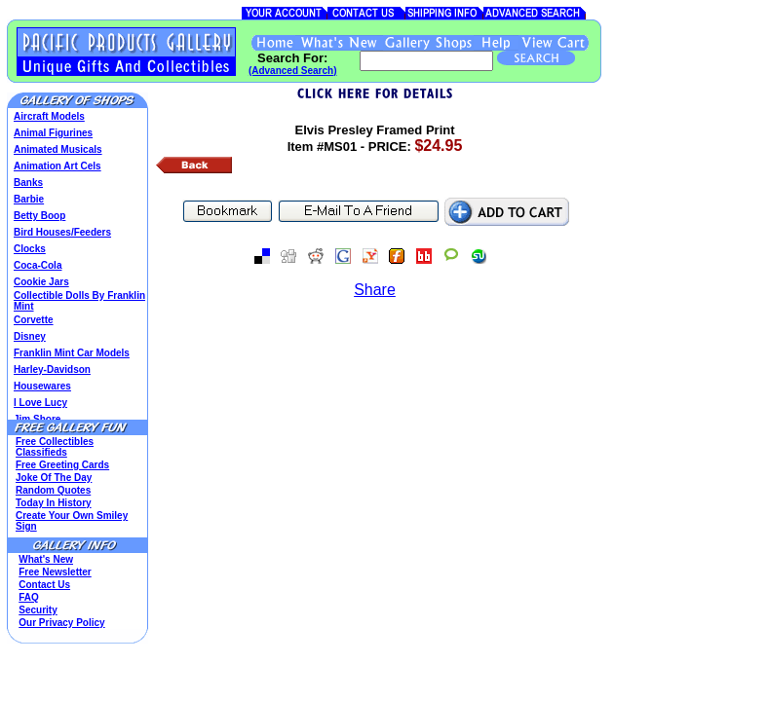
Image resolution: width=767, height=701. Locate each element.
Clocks (30, 248)
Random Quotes (53, 490)
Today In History (54, 503)
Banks (28, 182)
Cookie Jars (41, 282)
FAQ (29, 597)
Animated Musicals (58, 149)
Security (38, 610)
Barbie (29, 199)
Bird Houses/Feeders (62, 232)
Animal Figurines (53, 133)
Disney (30, 336)
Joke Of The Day (54, 477)
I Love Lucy (40, 402)
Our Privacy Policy (61, 622)
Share (375, 289)
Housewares (42, 386)
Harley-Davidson (52, 369)
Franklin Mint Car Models (72, 353)
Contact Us (44, 584)
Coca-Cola (37, 265)
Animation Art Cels (57, 166)
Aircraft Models (49, 116)
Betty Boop (39, 215)
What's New (46, 559)
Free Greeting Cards (62, 465)
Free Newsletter (55, 572)
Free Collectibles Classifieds (55, 447)
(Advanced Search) (293, 70)
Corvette (34, 319)
